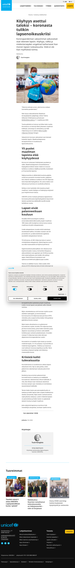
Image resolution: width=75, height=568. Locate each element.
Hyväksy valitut (37, 298)
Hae (65, 1)
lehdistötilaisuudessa (28, 120)
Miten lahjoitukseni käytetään (27, 537)
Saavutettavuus (14, 562)
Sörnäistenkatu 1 (6, 531)
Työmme (49, 6)
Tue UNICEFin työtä (30, 413)
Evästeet (23, 562)
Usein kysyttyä (51, 534)
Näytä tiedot (61, 294)
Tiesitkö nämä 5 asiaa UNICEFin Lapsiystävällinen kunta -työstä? (13, 506)
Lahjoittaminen (26, 6)
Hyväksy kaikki (57, 298)
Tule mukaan (39, 6)
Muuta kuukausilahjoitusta (27, 534)
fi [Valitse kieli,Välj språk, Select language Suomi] (71, 1)
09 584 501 (4, 537)
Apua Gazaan (23, 545)
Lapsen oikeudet (51, 540)
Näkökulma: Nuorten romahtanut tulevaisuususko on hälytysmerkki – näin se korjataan (36, 508)
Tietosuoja (4, 562)
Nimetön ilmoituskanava (36, 562)
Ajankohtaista (59, 6)
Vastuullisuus (50, 548)
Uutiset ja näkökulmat (40, 15)
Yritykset (49, 542)
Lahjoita (70, 6)
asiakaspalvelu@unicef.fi (8, 535)
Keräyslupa (49, 562)
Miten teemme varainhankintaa (28, 540)
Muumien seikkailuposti (53, 545)
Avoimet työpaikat (52, 537)
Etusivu (31, 15)
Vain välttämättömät (18, 298)
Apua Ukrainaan (24, 542)
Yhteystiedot (4, 539)
